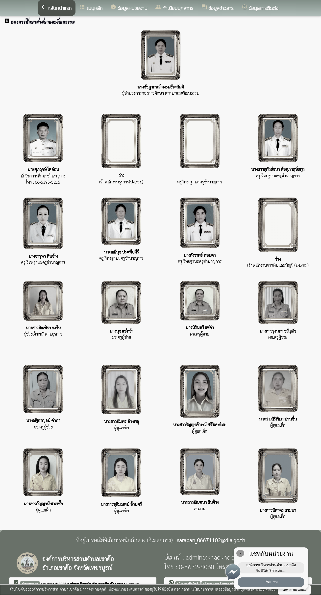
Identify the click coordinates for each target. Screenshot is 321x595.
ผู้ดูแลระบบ (30, 584)
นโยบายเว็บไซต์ (187, 584)
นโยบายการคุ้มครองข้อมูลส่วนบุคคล (228, 584)
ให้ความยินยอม (294, 589)
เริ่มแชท (271, 582)
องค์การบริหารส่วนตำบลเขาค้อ (88, 584)
